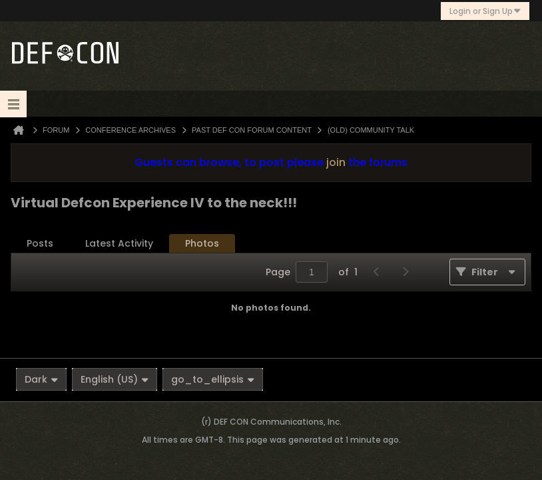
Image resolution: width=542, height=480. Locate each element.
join (336, 162)
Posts (40, 243)
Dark (41, 379)
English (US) (114, 379)
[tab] (40, 243)
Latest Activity (119, 243)
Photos (202, 243)
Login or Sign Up (485, 11)
